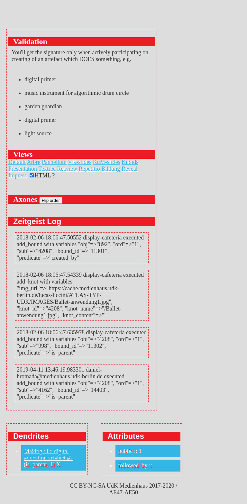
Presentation (22, 169)
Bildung (110, 169)
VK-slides (79, 162)
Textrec (47, 169)
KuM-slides (106, 162)
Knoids (130, 162)
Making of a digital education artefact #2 (48, 454)
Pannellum (54, 162)
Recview (67, 169)
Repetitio (89, 169)
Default (17, 162)
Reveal (130, 169)
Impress (17, 175)
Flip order (51, 200)
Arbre (34, 162)
